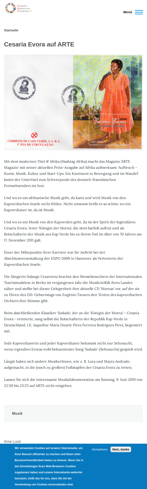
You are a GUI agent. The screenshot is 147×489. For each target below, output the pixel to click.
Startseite (11, 30)
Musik (17, 413)
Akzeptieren (100, 449)
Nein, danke (120, 449)
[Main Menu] (131, 12)
